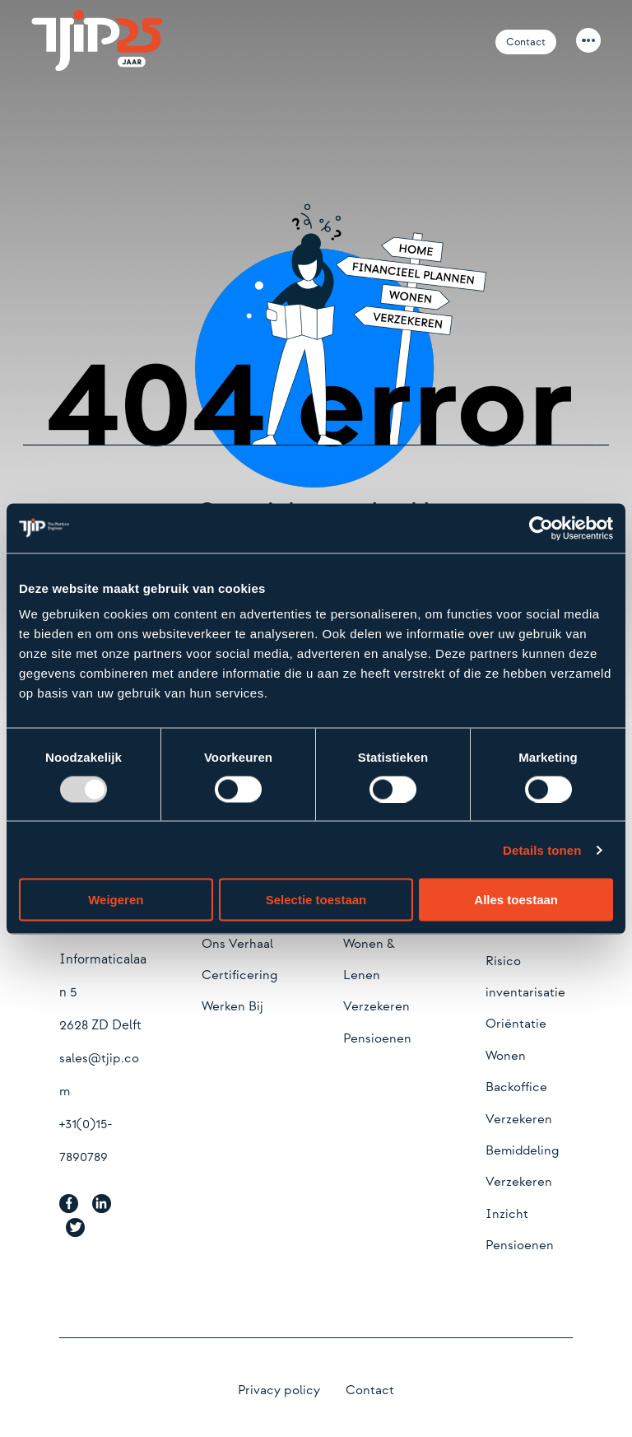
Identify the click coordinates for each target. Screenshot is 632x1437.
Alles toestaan (516, 900)
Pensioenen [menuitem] (377, 1039)
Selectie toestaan (316, 900)
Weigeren (115, 900)
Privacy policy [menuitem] (279, 1390)
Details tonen (542, 849)
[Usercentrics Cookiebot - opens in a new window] (541, 528)
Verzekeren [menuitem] (376, 1007)
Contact (526, 42)
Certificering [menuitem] (239, 975)
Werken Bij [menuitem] (232, 1007)
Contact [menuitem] (370, 1390)
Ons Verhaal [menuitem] (237, 944)
